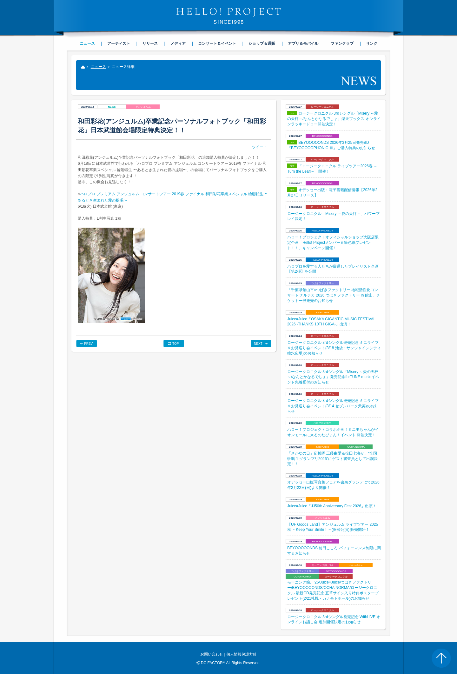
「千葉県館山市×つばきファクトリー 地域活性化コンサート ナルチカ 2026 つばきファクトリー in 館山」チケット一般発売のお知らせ (333, 295)
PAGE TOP (441, 658)
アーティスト (118, 43)
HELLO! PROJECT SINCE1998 (228, 15)
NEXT (258, 343)
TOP (175, 343)
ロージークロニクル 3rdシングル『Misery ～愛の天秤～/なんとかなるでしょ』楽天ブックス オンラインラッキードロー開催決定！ (334, 118)
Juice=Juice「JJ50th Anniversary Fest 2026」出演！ (331, 506)
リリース (150, 43)
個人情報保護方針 (241, 654)
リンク (371, 43)
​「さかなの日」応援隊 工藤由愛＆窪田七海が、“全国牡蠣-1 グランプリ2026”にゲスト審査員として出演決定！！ (332, 458)
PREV (88, 343)
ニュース (98, 66)
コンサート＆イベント (217, 43)
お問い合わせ (211, 654)
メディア (178, 43)
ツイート (259, 147)
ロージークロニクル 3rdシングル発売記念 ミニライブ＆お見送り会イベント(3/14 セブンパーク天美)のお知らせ (333, 406)
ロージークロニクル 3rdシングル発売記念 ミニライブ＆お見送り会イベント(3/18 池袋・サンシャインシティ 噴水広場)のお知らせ (334, 348)
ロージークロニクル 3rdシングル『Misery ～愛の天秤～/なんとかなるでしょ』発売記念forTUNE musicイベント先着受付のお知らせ (333, 377)
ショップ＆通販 (261, 43)
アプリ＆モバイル (303, 43)
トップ (82, 67)
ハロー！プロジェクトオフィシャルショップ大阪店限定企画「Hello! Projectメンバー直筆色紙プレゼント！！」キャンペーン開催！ (333, 242)
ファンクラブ (342, 43)
